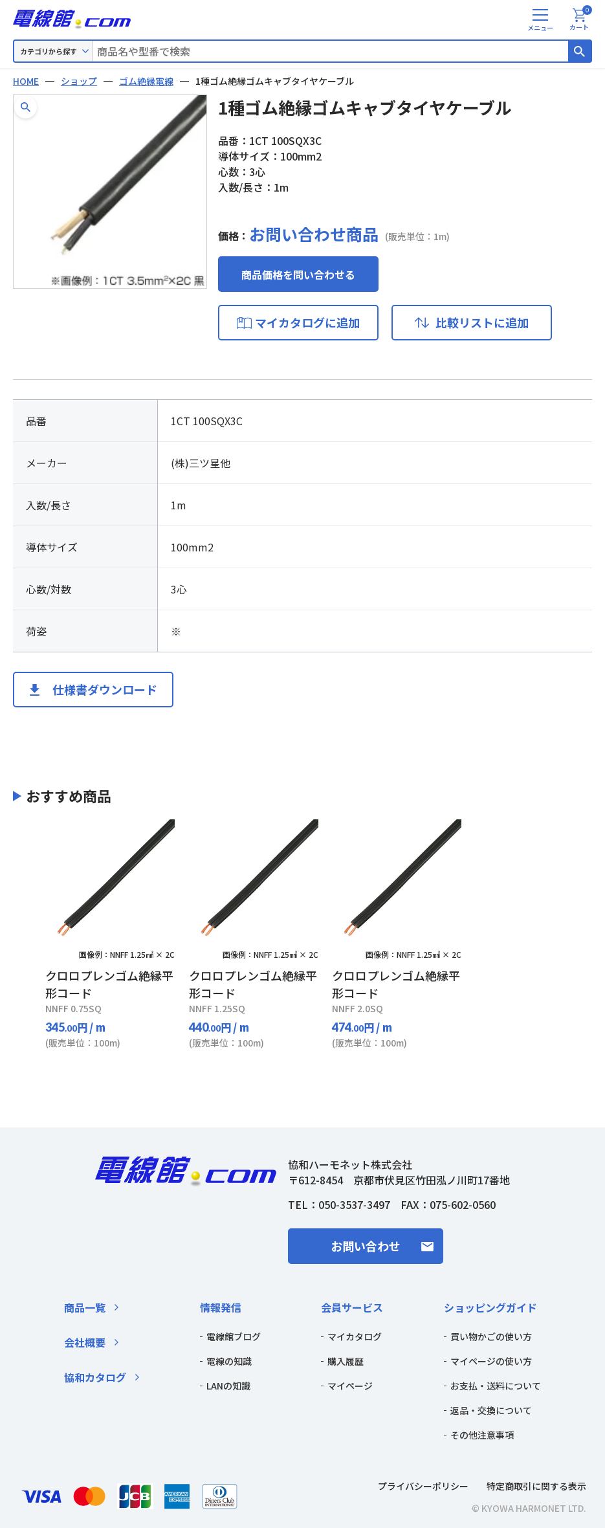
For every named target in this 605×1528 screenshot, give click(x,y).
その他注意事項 (482, 1434)
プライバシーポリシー (423, 1485)
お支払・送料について (495, 1385)
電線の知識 (229, 1361)
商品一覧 (84, 1307)
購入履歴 (345, 1361)
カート (580, 20)
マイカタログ (354, 1336)
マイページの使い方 (491, 1361)
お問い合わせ (366, 1245)
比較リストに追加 (482, 322)
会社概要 (84, 1342)
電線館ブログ (233, 1336)
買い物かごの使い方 (491, 1336)
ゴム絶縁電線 (146, 80)
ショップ (79, 80)
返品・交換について (491, 1410)
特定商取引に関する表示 (536, 1485)
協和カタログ (95, 1377)
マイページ (350, 1385)
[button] (25, 107)
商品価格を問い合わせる (298, 274)
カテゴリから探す (48, 51)
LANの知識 (228, 1385)
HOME (26, 80)
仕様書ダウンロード (104, 689)
